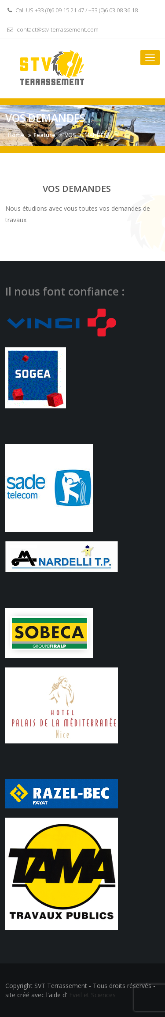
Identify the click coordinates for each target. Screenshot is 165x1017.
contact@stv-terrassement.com (52, 29)
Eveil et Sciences (92, 995)
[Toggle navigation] (150, 57)
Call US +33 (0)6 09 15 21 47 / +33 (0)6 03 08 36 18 (71, 10)
